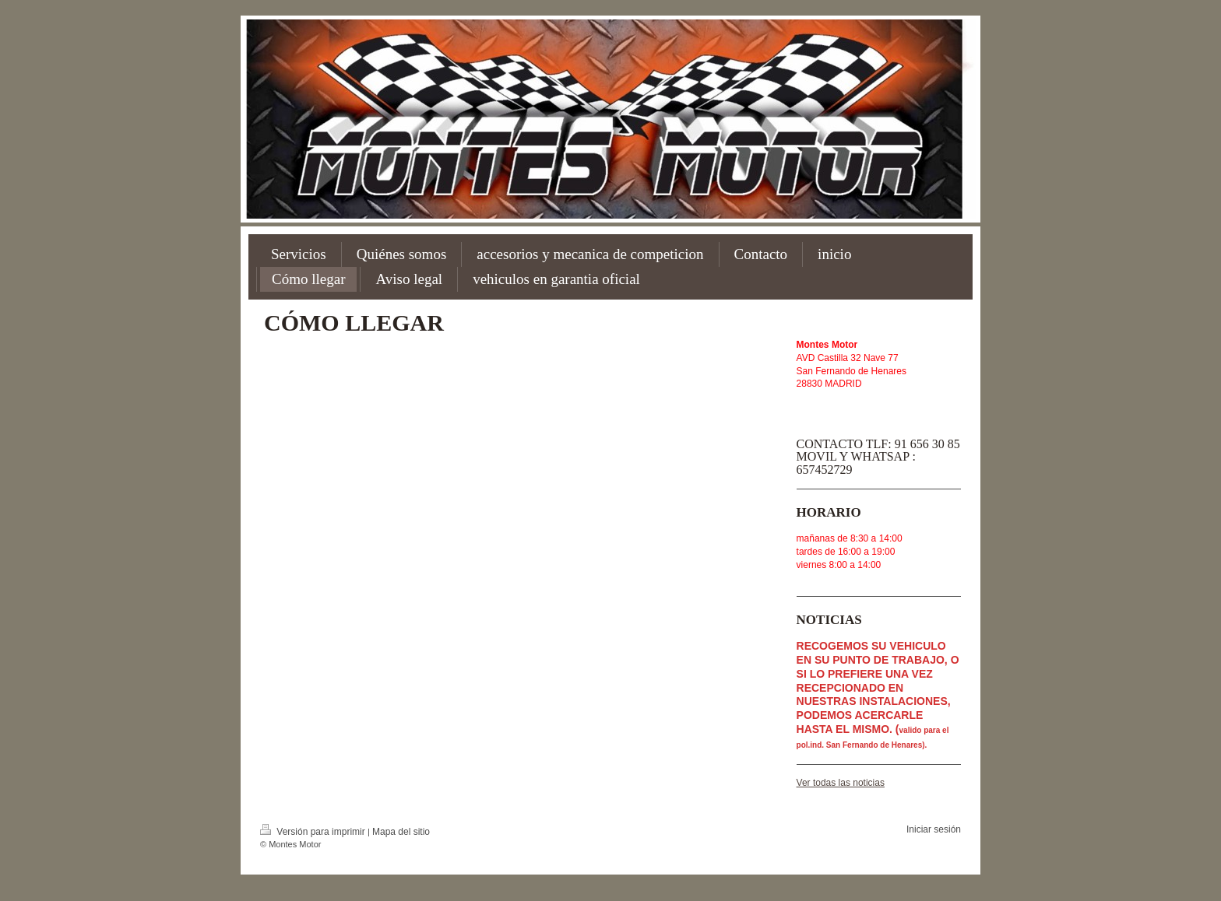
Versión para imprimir (314, 831)
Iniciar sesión (933, 829)
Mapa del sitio (401, 831)
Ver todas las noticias (841, 782)
